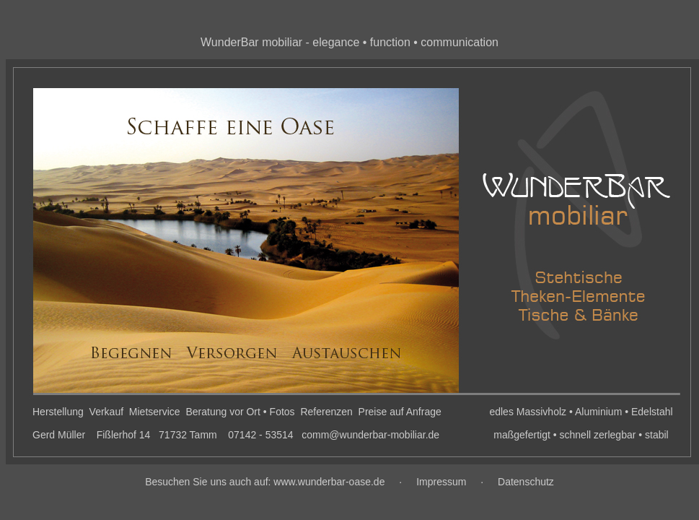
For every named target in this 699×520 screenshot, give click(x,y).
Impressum (441, 482)
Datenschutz (526, 482)
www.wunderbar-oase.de (328, 482)
